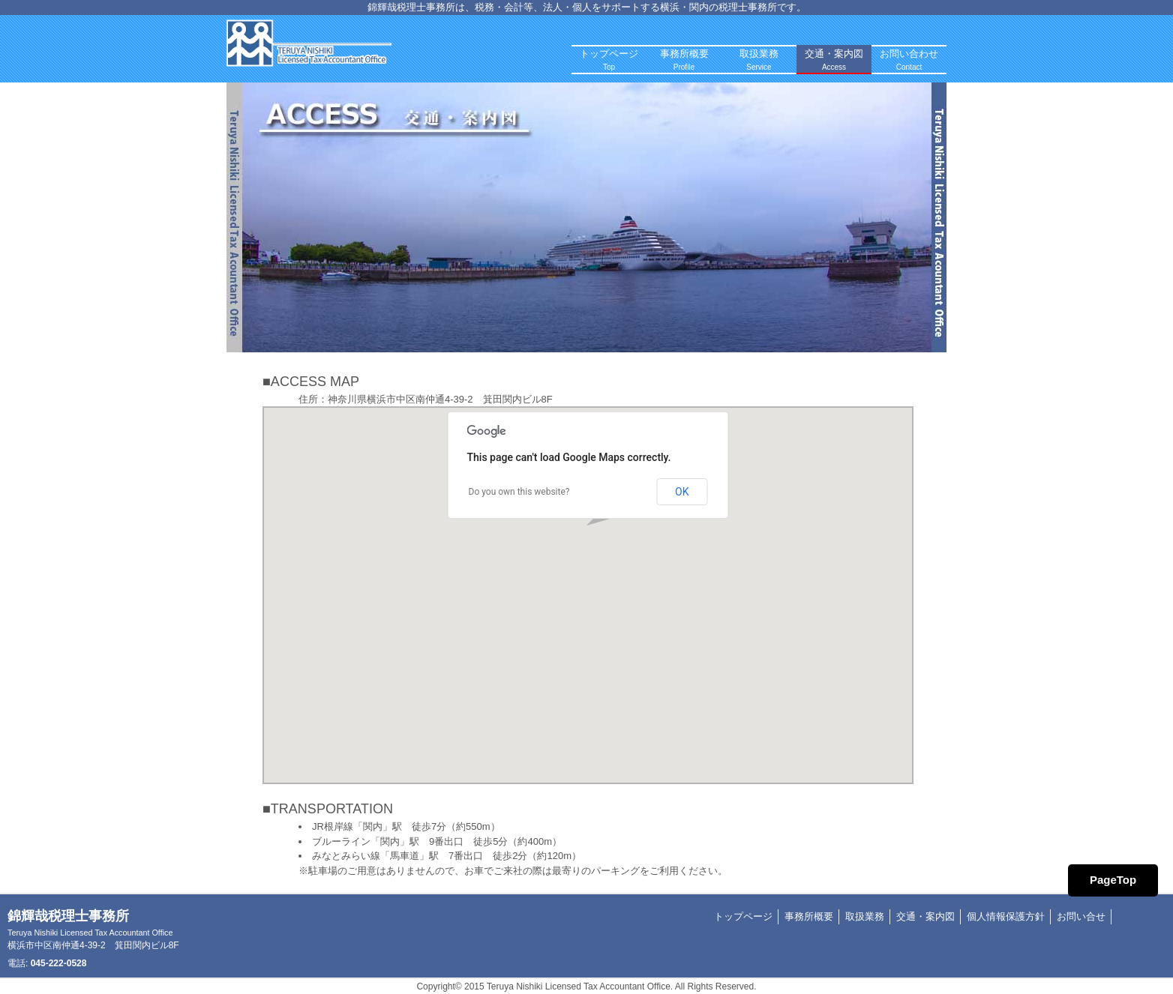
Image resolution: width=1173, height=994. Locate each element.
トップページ (743, 916)
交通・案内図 (925, 916)
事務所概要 (808, 916)
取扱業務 (864, 916)
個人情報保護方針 (1006, 916)
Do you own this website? (519, 492)
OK (681, 492)
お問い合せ (1081, 916)
